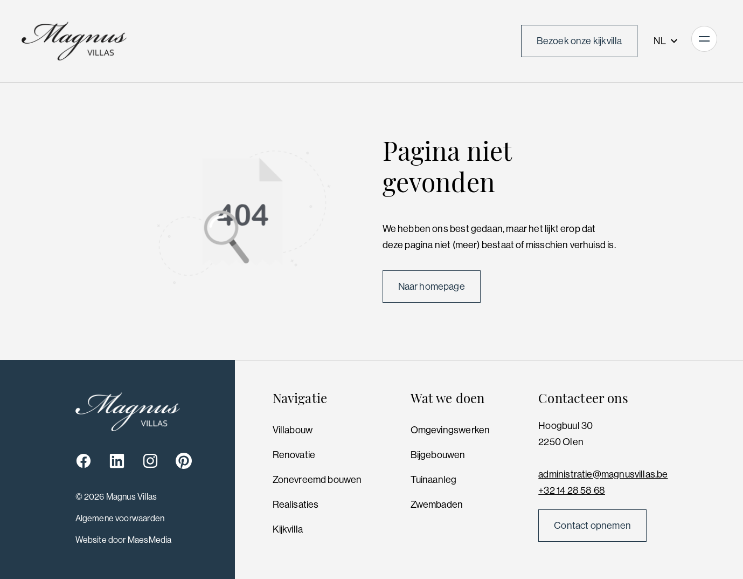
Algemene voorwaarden (120, 518)
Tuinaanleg (434, 479)
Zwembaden (437, 504)
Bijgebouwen (438, 454)
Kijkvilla (288, 529)
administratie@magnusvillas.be (603, 474)
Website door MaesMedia (123, 540)
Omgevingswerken (450, 430)
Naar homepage (431, 286)
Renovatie (294, 454)
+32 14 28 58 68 (571, 490)
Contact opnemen (592, 525)
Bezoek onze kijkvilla (579, 41)
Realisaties (296, 504)
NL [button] (666, 41)
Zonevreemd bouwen (317, 479)
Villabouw (293, 430)
